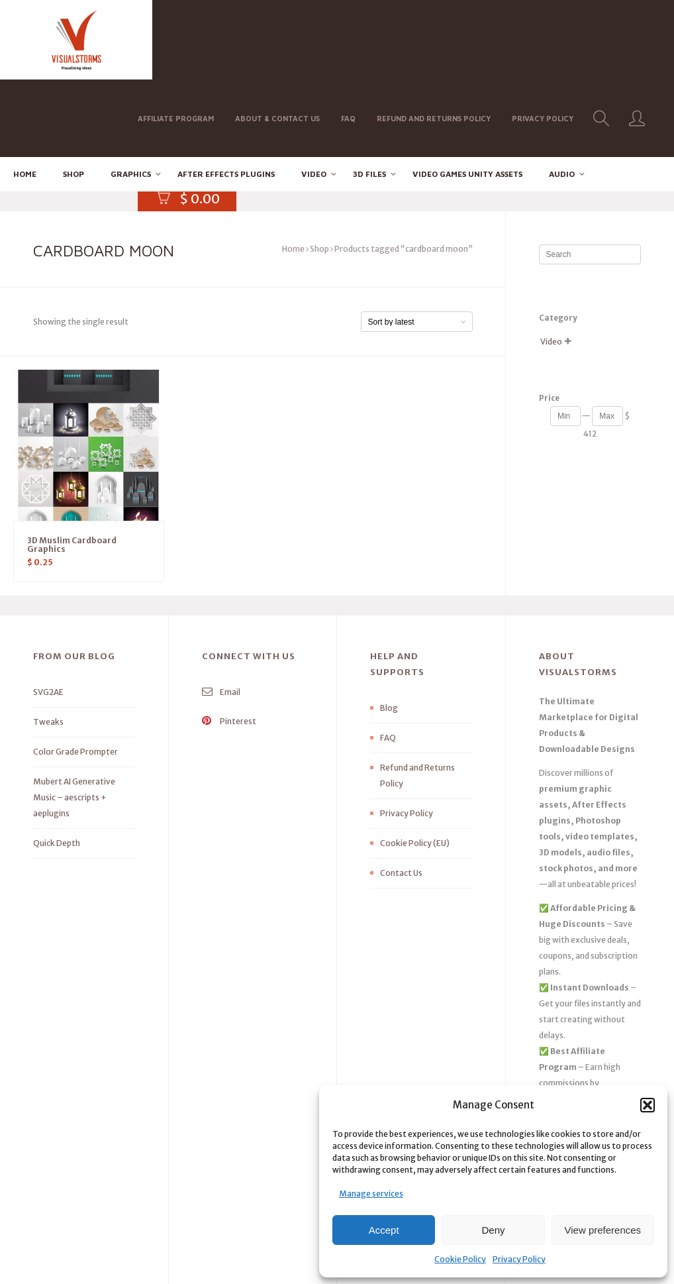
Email (221, 614)
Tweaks (48, 644)
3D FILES (369, 96)
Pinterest (229, 644)
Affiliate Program (180, 38)
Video (313, 96)
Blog (389, 630)
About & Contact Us (282, 38)
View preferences (603, 1230)
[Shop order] (417, 244)
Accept (384, 1230)
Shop (73, 96)
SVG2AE (48, 614)
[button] (647, 1105)
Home (24, 96)
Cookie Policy (460, 1259)
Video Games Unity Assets (467, 96)
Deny (493, 1230)
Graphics (131, 96)
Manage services (371, 1194)
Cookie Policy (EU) (415, 766)
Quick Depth (56, 766)
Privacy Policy (519, 1259)
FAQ (353, 38)
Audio (562, 96)
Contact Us (401, 795)
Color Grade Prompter (75, 674)
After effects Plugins (226, 96)
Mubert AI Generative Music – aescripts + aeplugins (74, 720)
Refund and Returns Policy (438, 38)
